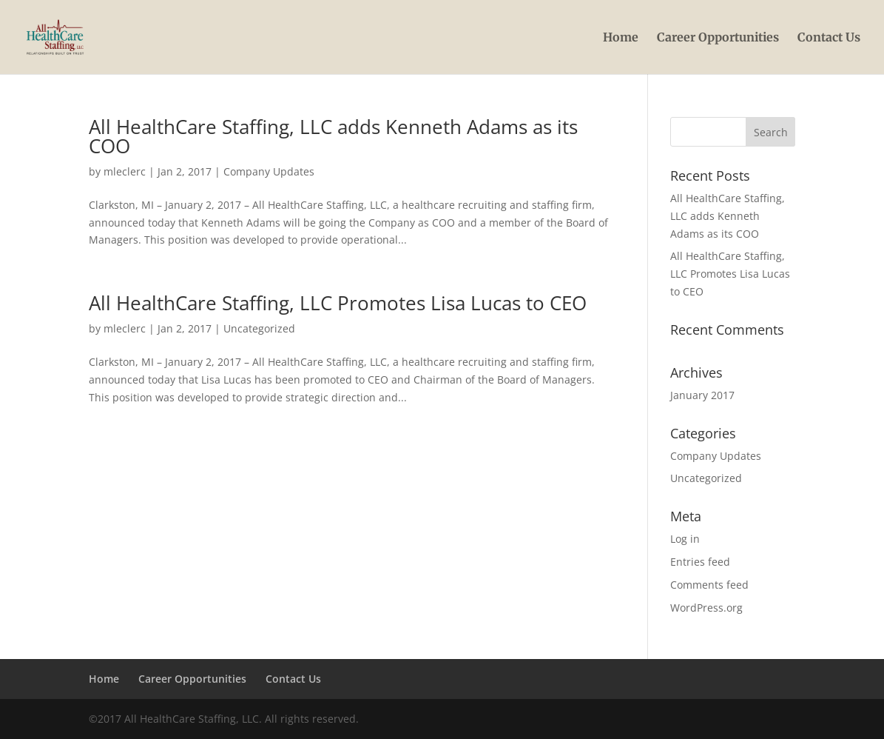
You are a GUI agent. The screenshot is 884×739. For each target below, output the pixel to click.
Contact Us (828, 38)
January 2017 (702, 395)
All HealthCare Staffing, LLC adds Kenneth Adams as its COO (333, 136)
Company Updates (268, 171)
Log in (685, 539)
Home (620, 38)
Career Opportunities (718, 38)
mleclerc (125, 171)
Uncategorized (259, 328)
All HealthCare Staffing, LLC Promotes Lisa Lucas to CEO (338, 303)
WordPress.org (706, 608)
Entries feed (700, 562)
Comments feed (709, 585)
